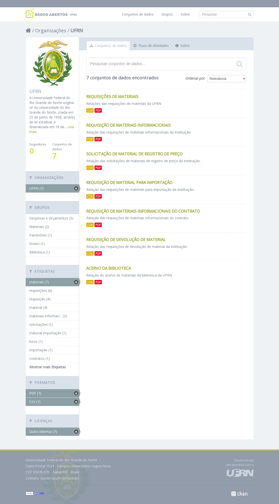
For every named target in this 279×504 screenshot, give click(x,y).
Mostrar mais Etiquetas (47, 367)
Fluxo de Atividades (151, 45)
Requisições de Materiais (112, 96)
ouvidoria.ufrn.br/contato (59, 478)
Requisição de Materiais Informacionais (128, 125)
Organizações (50, 30)
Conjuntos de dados (138, 14)
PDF (98, 110)
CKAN (239, 493)
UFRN (76, 30)
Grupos (167, 14)
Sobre (185, 14)
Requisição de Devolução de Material (126, 239)
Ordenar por (195, 78)
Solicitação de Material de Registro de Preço (134, 154)
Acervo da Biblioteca (108, 268)
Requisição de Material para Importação (129, 182)
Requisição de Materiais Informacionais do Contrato (143, 211)
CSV (90, 110)
